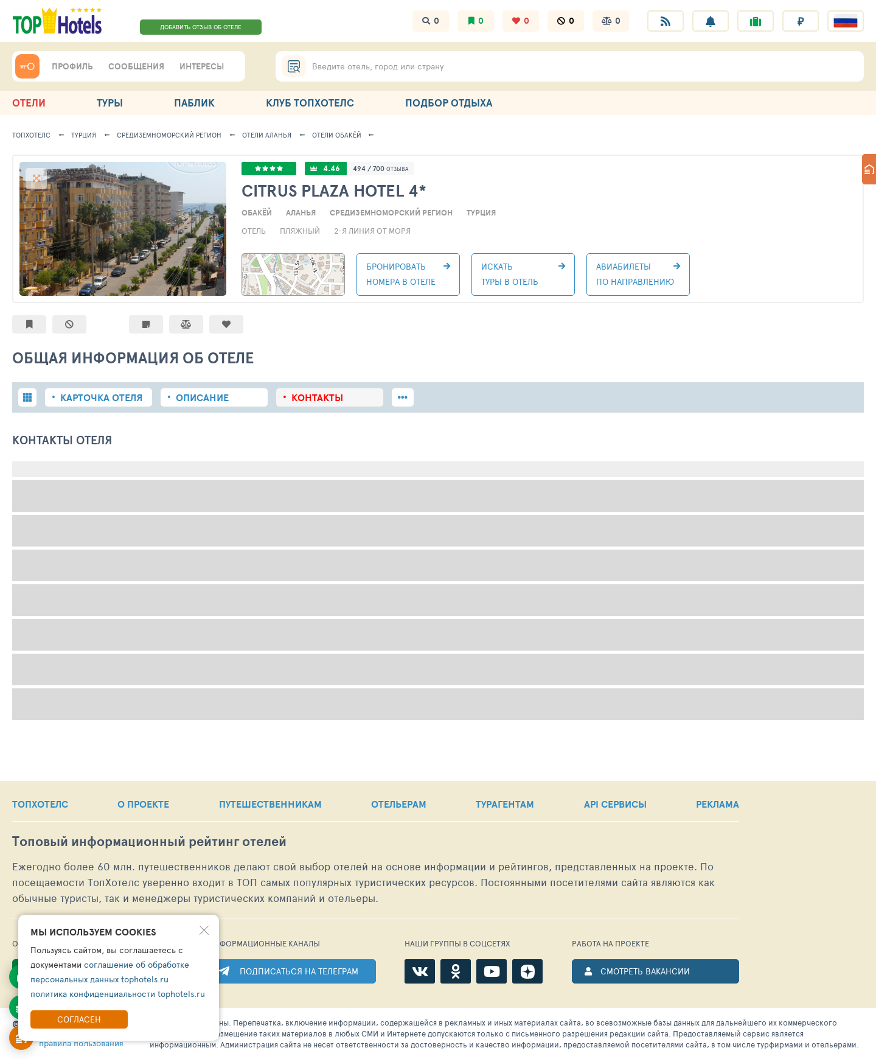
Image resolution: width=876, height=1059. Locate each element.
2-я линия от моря (372, 230)
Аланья (266, 134)
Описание (202, 397)
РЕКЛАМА (717, 804)
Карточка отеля (101, 397)
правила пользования (81, 1043)
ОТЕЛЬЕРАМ (398, 804)
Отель (254, 230)
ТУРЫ (110, 102)
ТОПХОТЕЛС (31, 134)
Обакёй (336, 134)
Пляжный (300, 230)
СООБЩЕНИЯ (136, 66)
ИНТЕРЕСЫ (201, 66)
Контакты (317, 397)
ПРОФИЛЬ (72, 66)
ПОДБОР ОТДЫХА (448, 102)
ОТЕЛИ (29, 102)
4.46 (331, 168)
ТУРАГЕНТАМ (505, 804)
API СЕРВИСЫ (615, 804)
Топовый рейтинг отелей (149, 841)
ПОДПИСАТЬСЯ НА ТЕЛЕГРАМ (299, 971)
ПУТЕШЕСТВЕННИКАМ (270, 804)
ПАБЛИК (194, 102)
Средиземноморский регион (169, 134)
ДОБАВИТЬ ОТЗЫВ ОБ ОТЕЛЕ (201, 27)
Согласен (79, 1019)
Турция (83, 134)
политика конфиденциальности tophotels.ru (117, 993)
